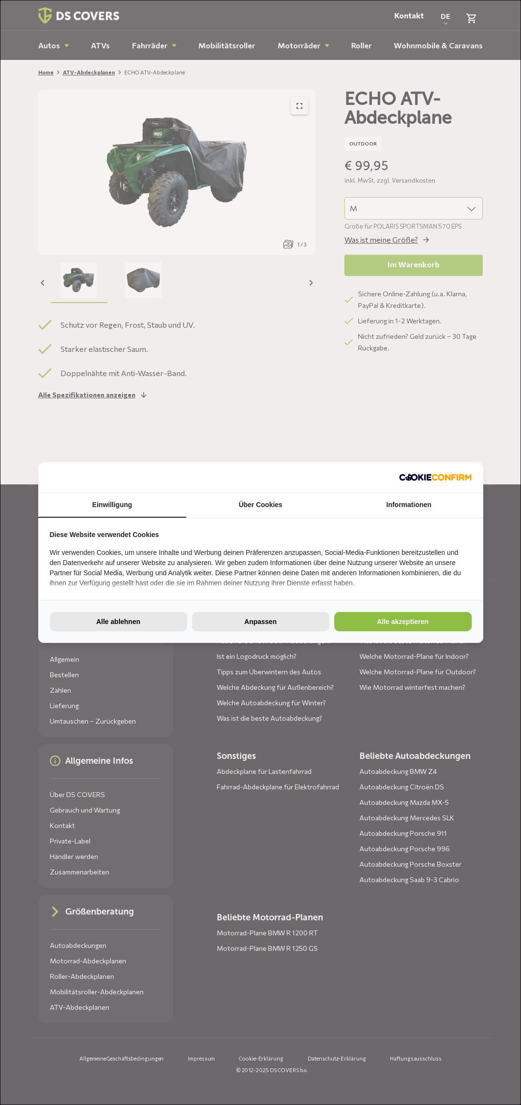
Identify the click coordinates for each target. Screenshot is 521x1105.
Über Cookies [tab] (260, 505)
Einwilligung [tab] (112, 505)
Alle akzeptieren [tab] (403, 621)
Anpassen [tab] (260, 621)
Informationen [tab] (409, 505)
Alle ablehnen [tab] (118, 621)
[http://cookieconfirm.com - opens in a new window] (435, 476)
